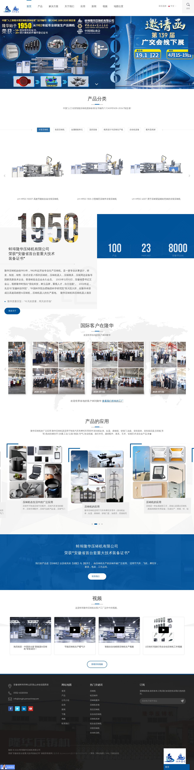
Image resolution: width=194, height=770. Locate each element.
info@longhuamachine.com (26, 699)
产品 (40, 6)
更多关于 (12, 311)
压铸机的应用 (153, 507)
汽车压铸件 (29, 507)
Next (188, 369)
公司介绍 (65, 700)
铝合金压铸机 (96, 724)
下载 (63, 714)
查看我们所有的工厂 (112, 401)
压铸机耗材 (95, 719)
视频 (105, 6)
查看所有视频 (97, 664)
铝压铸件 (94, 696)
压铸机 (93, 691)
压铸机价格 (95, 705)
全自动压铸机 (96, 714)
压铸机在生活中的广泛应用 (99, 502)
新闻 (94, 6)
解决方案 (53, 6)
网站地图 (100, 753)
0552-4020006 (20, 693)
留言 (167, 767)
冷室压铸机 (95, 728)
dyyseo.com (65, 753)
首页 (29, 6)
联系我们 (96, 576)
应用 (83, 6)
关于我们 (69, 6)
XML (107, 753)
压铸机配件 (95, 700)
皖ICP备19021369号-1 (79, 753)
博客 (92, 753)
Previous (5, 369)
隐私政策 (115, 753)
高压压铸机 (95, 710)
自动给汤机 (95, 733)
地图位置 (118, 6)
